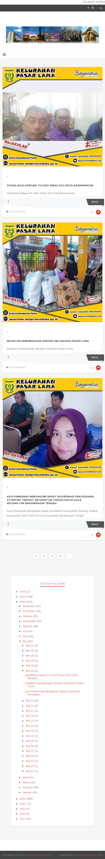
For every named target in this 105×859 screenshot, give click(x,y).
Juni (25, 636)
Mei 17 (30, 720)
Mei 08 (30, 745)
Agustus (28, 626)
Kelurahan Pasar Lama (38, 855)
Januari (27, 792)
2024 (23, 596)
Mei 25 (30, 665)
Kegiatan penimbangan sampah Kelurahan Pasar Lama (48, 341)
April (26, 777)
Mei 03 (30, 760)
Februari (28, 787)
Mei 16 (30, 725)
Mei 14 (30, 735)
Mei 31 (30, 645)
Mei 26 (30, 660)
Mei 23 (30, 700)
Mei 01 (30, 771)
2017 (23, 818)
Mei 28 (30, 655)
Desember (29, 606)
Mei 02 (30, 766)
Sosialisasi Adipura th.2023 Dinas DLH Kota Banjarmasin (50, 185)
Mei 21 (30, 710)
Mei (25, 641)
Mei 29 (30, 650)
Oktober (28, 616)
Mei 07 (30, 750)
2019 (23, 813)
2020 (23, 808)
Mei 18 (30, 715)
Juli (25, 631)
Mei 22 (30, 705)
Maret (26, 782)
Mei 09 (30, 740)
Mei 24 (30, 670)
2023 (23, 601)
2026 (23, 591)
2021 (23, 803)
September (30, 621)
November (29, 611)
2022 (23, 798)
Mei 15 (30, 730)
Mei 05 (30, 755)
